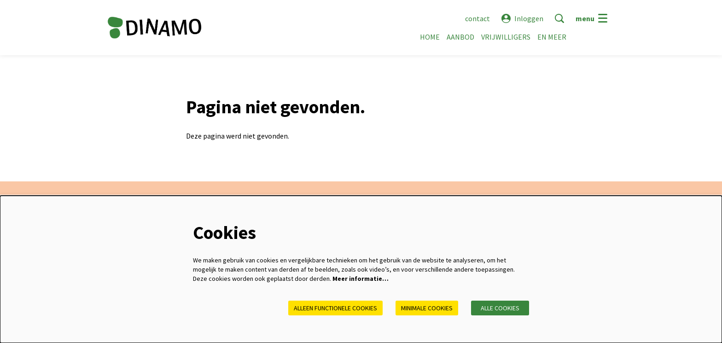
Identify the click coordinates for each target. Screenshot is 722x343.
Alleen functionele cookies (335, 308)
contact (477, 18)
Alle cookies (500, 308)
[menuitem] (430, 36)
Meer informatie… (360, 278)
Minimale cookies (427, 308)
